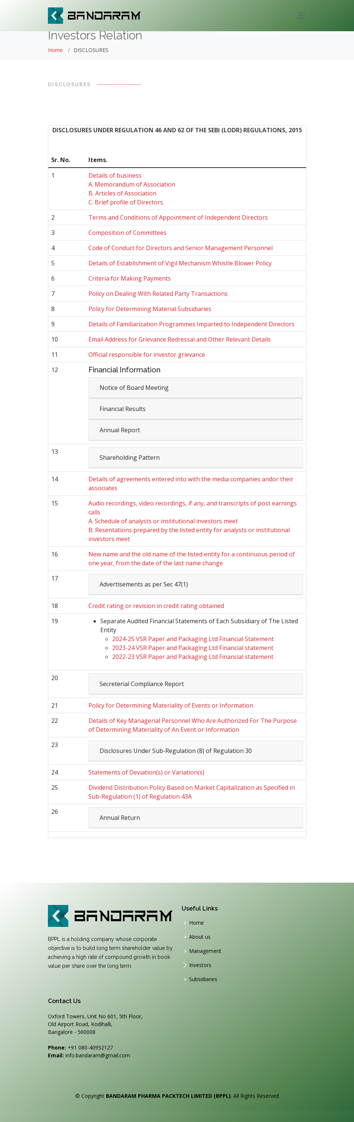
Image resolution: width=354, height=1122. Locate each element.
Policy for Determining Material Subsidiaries (149, 309)
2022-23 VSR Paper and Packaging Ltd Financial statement (192, 657)
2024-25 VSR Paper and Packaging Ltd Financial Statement (193, 639)
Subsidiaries (203, 979)
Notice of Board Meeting (134, 388)
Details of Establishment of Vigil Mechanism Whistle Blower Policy (180, 263)
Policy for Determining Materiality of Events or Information (170, 705)
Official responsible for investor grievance (146, 354)
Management (205, 951)
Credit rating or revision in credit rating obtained (156, 606)
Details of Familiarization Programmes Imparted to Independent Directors (191, 324)
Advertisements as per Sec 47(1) (144, 584)
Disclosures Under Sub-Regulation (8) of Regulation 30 (176, 751)
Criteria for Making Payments (129, 278)
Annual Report (120, 430)
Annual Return (120, 818)
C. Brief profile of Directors (125, 202)
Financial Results (123, 409)
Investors (200, 965)
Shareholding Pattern (130, 457)
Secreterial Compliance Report (142, 684)
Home (55, 50)
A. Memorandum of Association (131, 184)
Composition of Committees (127, 233)
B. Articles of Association (122, 193)
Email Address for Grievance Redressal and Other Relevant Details (179, 339)
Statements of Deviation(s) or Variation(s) (146, 772)
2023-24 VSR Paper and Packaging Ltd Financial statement (192, 648)
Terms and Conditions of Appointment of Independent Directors (178, 217)
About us (200, 937)
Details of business (115, 175)
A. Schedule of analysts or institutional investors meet (163, 521)
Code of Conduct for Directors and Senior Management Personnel (180, 248)
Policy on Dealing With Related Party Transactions (158, 294)
